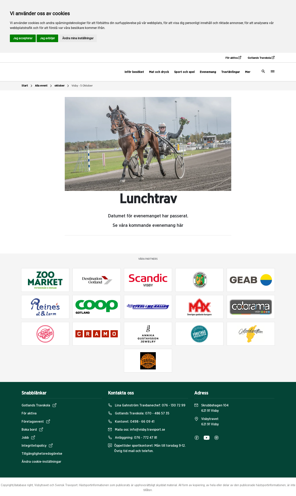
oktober (62, 86)
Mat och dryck (159, 72)
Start (27, 86)
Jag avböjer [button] (47, 38)
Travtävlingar (230, 72)
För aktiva (233, 57)
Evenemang (208, 72)
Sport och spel (184, 72)
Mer (247, 72)
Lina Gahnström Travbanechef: (146, 405)
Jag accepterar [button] (22, 38)
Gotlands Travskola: (138, 413)
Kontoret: (131, 421)
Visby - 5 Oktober (82, 85)
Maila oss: (136, 429)
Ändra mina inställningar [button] (78, 38)
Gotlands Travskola (261, 57)
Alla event (44, 86)
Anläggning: (132, 437)
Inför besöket (134, 72)
